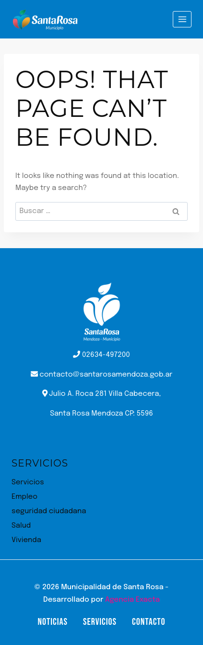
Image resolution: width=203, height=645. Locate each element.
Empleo (24, 497)
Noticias (52, 622)
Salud (21, 526)
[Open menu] (182, 19)
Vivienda (26, 540)
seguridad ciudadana (49, 511)
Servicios (28, 482)
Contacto (148, 622)
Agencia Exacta (132, 600)
